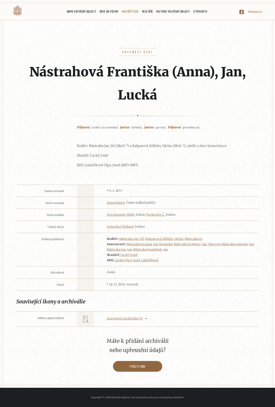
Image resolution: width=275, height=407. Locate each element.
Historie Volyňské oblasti (173, 11)
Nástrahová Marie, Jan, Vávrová (197, 244)
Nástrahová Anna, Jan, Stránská (149, 244)
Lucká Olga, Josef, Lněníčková (136, 260)
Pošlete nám (137, 366)
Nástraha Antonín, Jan (237, 244)
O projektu (200, 11)
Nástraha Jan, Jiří (131, 239)
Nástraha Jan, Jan (119, 249)
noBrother (178, 397)
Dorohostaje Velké (120, 215)
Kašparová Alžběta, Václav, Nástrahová (173, 239)
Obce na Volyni (109, 11)
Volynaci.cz (255, 11)
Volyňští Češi (130, 11)
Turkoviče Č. (155, 215)
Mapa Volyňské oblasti (81, 11)
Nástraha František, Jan (150, 249)
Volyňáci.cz (17, 10)
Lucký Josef (128, 255)
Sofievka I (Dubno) (120, 227)
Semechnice (116, 203)
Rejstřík (147, 11)
